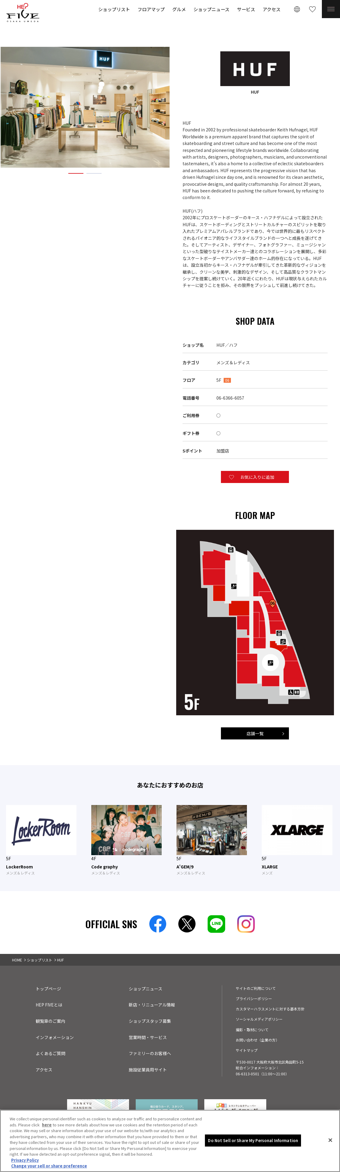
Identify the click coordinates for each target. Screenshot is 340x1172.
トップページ (48, 989)
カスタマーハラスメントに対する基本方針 (270, 1008)
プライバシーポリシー (254, 998)
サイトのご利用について (256, 988)
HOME (17, 959)
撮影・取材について (252, 1029)
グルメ (179, 9)
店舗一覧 (255, 733)
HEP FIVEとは (49, 1005)
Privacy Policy (25, 1161)
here (47, 1126)
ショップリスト (114, 9)
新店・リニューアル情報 (152, 1005)
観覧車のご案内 (50, 1021)
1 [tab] (75, 173)
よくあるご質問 (50, 1053)
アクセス (271, 9)
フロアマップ (151, 9)
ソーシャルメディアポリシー (259, 1019)
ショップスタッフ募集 (150, 1021)
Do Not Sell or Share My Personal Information (253, 1142)
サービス (246, 9)
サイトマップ (246, 1050)
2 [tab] (94, 173)
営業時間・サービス (148, 1037)
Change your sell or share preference (49, 1167)
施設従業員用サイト (148, 1070)
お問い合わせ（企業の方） (257, 1039)
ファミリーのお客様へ (150, 1053)
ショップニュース (211, 9)
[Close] (330, 1141)
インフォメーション (55, 1037)
